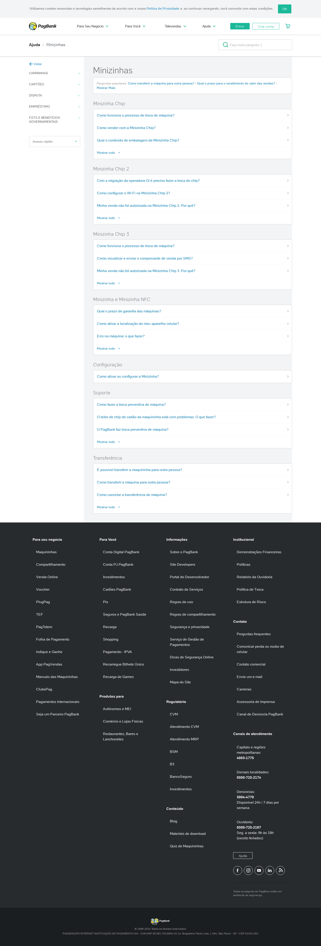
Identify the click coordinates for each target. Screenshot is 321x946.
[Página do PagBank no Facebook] (237, 870)
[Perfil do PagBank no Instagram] (248, 870)
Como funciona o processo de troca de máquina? (136, 115)
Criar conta (266, 27)
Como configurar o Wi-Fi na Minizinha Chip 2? (133, 193)
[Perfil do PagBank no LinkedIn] (269, 870)
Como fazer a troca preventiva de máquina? (131, 404)
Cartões (54, 84)
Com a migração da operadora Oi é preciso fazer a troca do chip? (148, 180)
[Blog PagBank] (280, 870)
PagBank (49, 26)
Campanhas (54, 73)
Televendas (175, 26)
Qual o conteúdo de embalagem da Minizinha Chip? (138, 140)
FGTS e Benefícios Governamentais (54, 120)
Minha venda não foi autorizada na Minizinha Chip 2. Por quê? (146, 205)
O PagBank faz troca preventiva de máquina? (133, 429)
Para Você (135, 26)
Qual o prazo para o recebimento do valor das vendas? (236, 83)
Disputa (54, 95)
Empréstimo (54, 106)
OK (284, 9)
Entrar (240, 26)
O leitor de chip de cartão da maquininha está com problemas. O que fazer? (156, 417)
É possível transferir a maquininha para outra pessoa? (139, 469)
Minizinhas (55, 44)
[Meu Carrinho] (288, 26)
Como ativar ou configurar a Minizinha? (128, 376)
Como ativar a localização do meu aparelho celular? (138, 323)
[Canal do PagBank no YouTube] (259, 870)
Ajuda (209, 26)
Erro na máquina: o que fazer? (121, 336)
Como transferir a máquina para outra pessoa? (161, 83)
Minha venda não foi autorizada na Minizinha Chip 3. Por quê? (146, 270)
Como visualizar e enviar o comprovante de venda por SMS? (145, 258)
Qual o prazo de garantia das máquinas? (129, 311)
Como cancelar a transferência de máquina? (132, 494)
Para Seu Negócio (92, 26)
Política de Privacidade (163, 8)
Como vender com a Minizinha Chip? (126, 127)
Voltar (35, 64)
